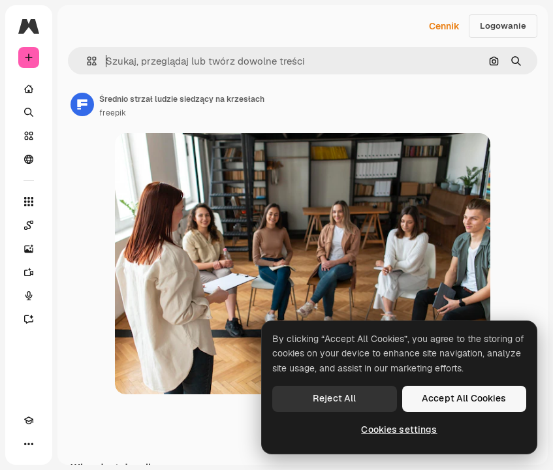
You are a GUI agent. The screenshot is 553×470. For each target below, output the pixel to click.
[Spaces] (28, 225)
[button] (86, 61)
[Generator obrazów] (28, 248)
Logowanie (503, 25)
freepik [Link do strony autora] (112, 113)
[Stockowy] (28, 135)
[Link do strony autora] (82, 104)
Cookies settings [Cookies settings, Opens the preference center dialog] (399, 429)
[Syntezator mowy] (28, 295)
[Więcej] (28, 443)
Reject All (334, 398)
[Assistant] (28, 319)
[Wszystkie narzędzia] (28, 201)
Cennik (444, 26)
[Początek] (28, 88)
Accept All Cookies (464, 398)
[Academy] (28, 420)
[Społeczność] (28, 159)
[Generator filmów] (28, 272)
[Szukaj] (28, 112)
